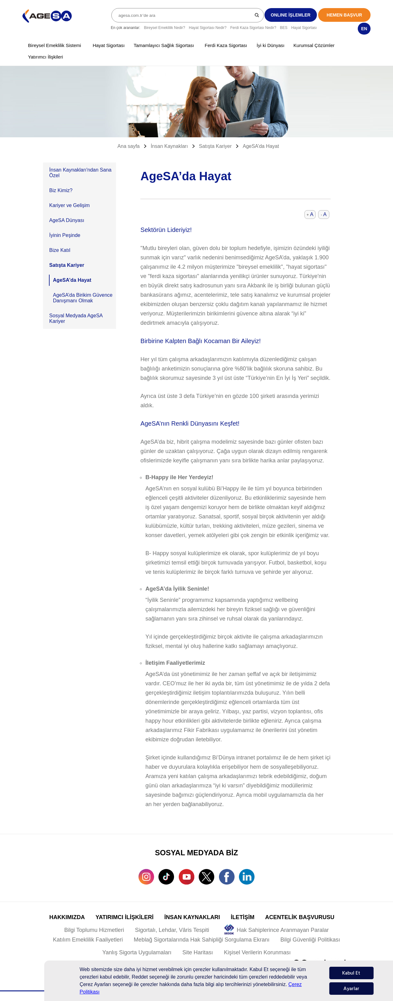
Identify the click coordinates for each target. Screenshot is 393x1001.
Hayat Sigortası (304, 28)
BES (284, 28)
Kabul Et (351, 973)
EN (364, 28)
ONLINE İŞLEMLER (291, 14)
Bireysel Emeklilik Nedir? (164, 28)
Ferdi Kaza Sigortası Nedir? (253, 28)
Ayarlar (351, 988)
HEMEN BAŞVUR (344, 14)
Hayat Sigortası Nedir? (207, 28)
